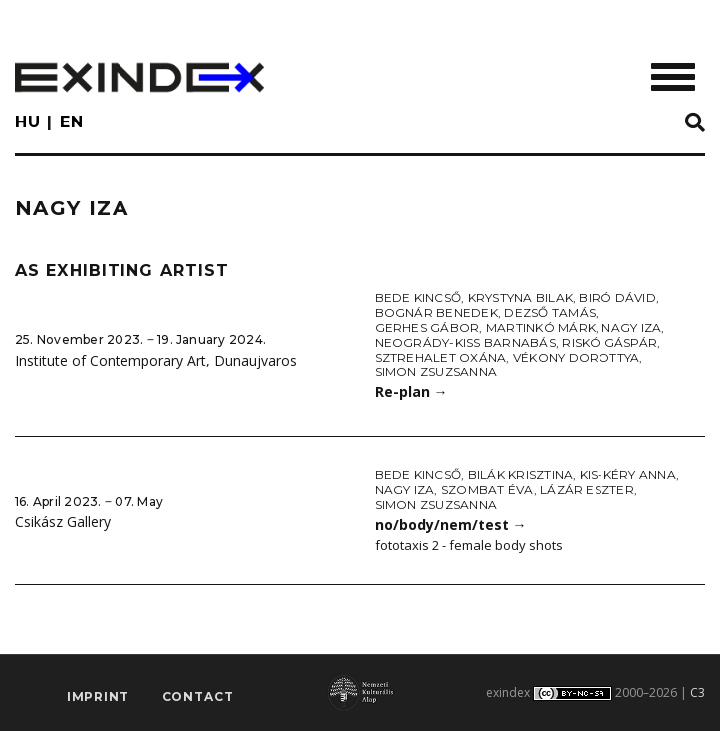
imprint (98, 696)
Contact (198, 696)
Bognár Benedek (436, 312)
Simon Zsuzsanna (436, 372)
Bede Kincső (418, 297)
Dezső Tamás (550, 312)
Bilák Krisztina (521, 474)
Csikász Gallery (63, 521)
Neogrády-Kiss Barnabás (465, 342)
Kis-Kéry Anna (628, 474)
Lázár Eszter (587, 489)
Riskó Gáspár (609, 342)
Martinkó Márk (541, 327)
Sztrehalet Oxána (441, 357)
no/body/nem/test (451, 524)
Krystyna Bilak (520, 297)
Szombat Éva (487, 489)
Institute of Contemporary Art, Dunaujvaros (156, 360)
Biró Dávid (617, 297)
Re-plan (411, 391)
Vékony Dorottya (576, 357)
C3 (697, 692)
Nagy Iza (631, 327)
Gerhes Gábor (427, 327)
